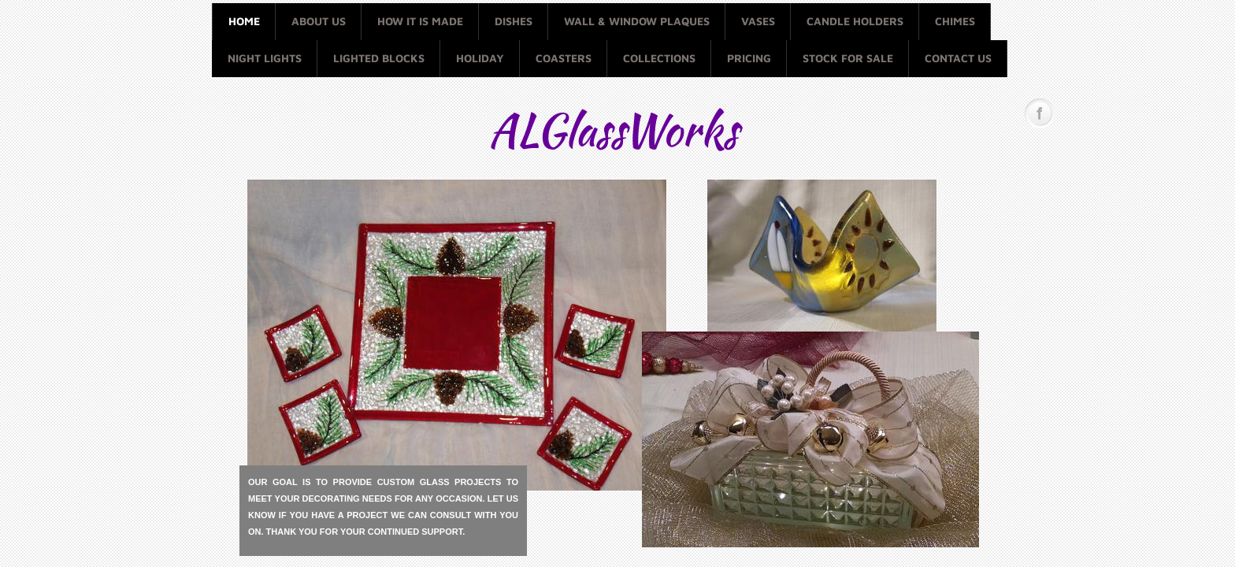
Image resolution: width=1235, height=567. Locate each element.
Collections (659, 58)
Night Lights (265, 58)
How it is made (420, 21)
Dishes (513, 21)
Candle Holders (855, 21)
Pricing (749, 58)
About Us (318, 21)
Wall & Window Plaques (637, 21)
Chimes (955, 21)
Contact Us (958, 58)
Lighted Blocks (379, 58)
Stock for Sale (848, 58)
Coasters (564, 58)
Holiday (480, 58)
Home (244, 21)
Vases (758, 21)
